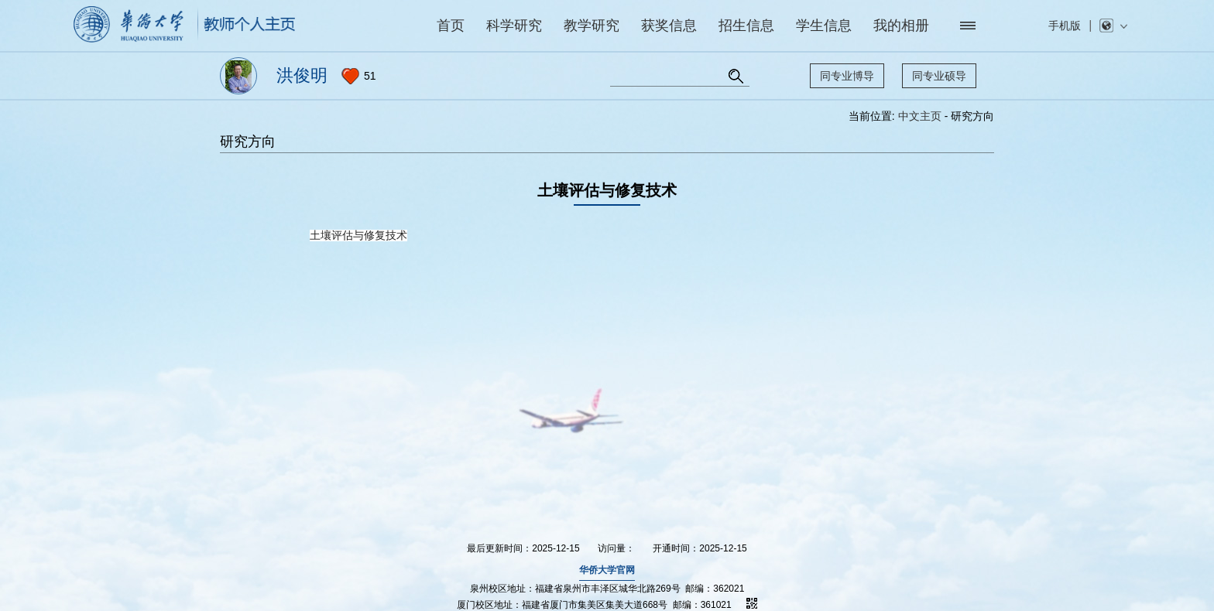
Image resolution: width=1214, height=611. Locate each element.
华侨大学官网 (607, 570)
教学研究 (591, 25)
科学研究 (514, 25)
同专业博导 (847, 76)
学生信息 (824, 25)
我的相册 (901, 25)
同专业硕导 (939, 76)
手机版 (1064, 25)
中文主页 (919, 116)
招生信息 (746, 25)
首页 (451, 25)
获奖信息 (669, 25)
